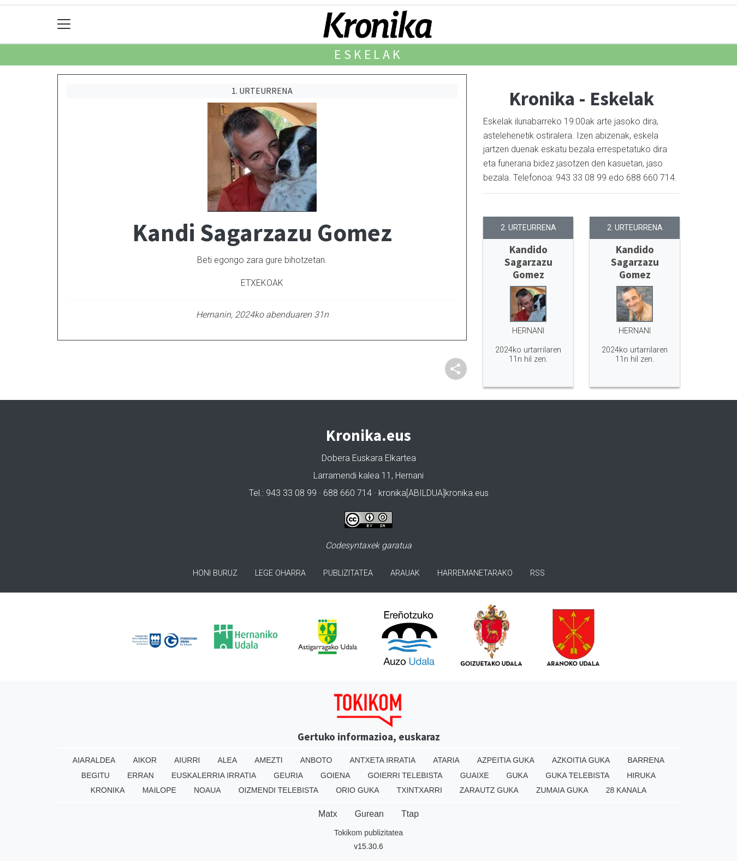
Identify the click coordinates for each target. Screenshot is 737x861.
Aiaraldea (94, 760)
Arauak (405, 573)
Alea (227, 760)
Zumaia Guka (562, 790)
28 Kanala (626, 790)
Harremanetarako (475, 573)
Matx (327, 813)
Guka (517, 775)
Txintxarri (419, 790)
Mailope (159, 790)
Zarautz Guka (489, 790)
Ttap (410, 813)
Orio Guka (357, 790)
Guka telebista (577, 775)
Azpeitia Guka (505, 760)
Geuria (288, 775)
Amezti (268, 760)
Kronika (108, 790)
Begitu (95, 775)
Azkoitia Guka (581, 760)
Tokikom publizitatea (368, 832)
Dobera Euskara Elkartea (369, 458)
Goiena (335, 775)
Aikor (145, 760)
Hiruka (641, 775)
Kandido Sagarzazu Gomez (528, 262)
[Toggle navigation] (64, 24)
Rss (537, 573)
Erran (140, 775)
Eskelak (368, 54)
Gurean (369, 813)
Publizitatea (348, 573)
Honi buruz (215, 573)
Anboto (316, 760)
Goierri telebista (404, 775)
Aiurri (187, 760)
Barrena (645, 760)
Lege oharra (280, 573)
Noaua (207, 790)
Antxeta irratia (383, 760)
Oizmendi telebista (279, 790)
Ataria (446, 760)
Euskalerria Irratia (213, 775)
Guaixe (474, 775)
